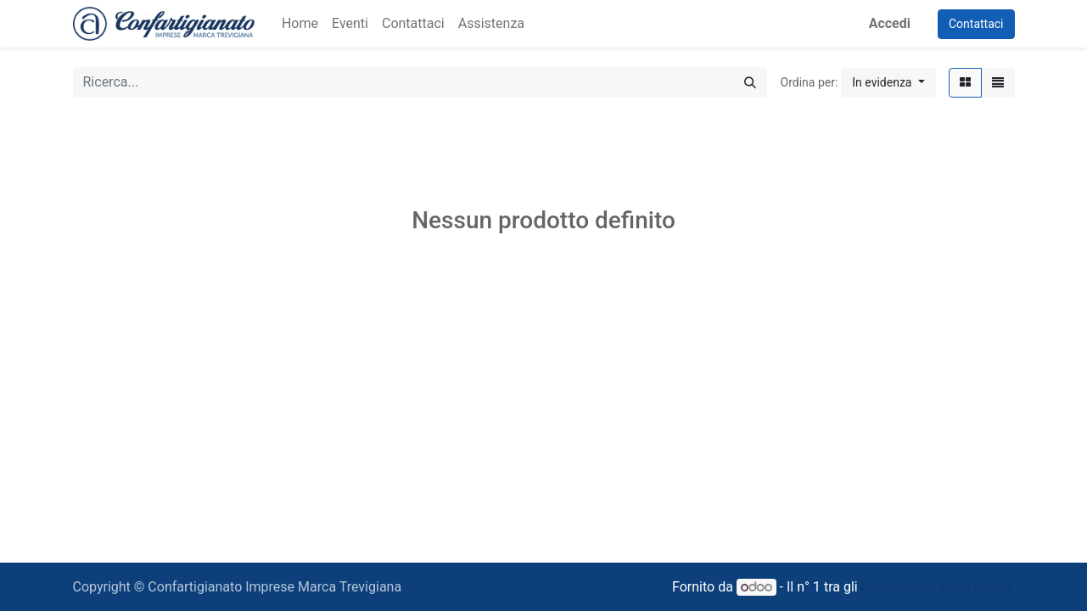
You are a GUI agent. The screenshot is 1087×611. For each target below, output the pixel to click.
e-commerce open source (938, 587)
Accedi (890, 23)
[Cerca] (750, 82)
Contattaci (976, 24)
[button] (888, 83)
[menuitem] (300, 24)
